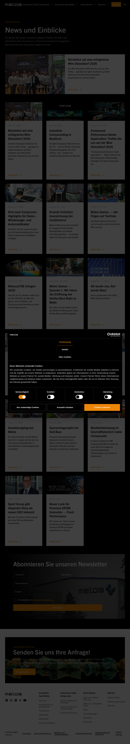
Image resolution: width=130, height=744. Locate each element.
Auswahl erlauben (65, 407)
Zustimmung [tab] (65, 342)
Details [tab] (65, 349)
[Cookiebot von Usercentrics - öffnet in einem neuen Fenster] (109, 335)
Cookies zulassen (102, 407)
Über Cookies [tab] (65, 357)
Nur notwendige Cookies (28, 407)
